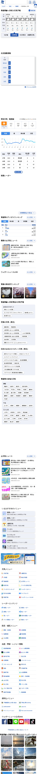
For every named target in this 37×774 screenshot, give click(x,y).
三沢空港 (13, 339)
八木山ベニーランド (24, 354)
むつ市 (5, 405)
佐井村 (30, 405)
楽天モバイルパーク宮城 (10, 354)
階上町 (11, 421)
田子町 (25, 418)
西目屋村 (26, 392)
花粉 (5, 76)
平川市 (13, 389)
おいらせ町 (7, 418)
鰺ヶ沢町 (13, 392)
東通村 (17, 405)
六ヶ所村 (30, 415)
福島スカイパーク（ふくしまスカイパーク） (15, 342)
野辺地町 (25, 412)
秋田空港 (24, 336)
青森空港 (13, 327)
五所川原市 (25, 386)
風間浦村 (24, 405)
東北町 (23, 415)
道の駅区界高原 (8, 363)
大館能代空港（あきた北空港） (12, 336)
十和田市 (12, 412)
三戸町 (14, 418)
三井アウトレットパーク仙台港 (12, 366)
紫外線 (5, 63)
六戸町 (11, 415)
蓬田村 (30, 389)
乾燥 (5, 72)
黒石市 (17, 386)
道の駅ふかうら (29, 312)
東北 (10, 6)
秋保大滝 (17, 363)
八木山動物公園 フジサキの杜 (11, 369)
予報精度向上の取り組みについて (18, 730)
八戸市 (5, 412)
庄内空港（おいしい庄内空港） (12, 333)
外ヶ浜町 (6, 392)
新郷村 (17, 421)
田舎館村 (18, 395)
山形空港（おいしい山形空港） (12, 330)
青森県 (17, 6)
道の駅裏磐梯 (23, 360)
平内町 (18, 389)
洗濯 (5, 81)
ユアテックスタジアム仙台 (11, 360)
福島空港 (6, 327)
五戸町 (20, 418)
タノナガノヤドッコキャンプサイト (13, 312)
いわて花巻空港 (26, 333)
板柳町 (24, 395)
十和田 (7, 228)
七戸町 (5, 415)
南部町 (5, 421)
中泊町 (5, 399)
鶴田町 (30, 395)
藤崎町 (5, 395)
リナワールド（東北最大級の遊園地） (13, 372)
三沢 (6, 235)
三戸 (6, 231)
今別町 (24, 389)
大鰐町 (11, 395)
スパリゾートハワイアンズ (11, 357)
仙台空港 (6, 339)
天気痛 (5, 67)
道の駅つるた (7, 315)
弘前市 (11, 386)
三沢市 (18, 412)
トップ (3, 6)
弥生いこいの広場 (8, 309)
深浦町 (20, 392)
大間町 (11, 405)
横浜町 (17, 415)
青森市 (5, 386)
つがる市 (6, 389)
